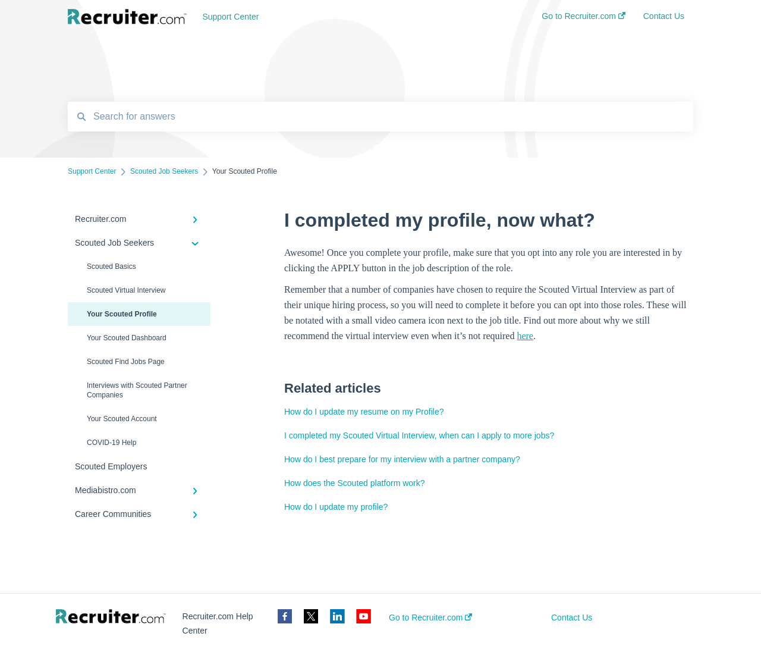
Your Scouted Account (122, 419)
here (525, 336)
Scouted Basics (111, 266)
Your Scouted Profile (122, 314)
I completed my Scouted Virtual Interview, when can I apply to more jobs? (419, 435)
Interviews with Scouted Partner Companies (137, 390)
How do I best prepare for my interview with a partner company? (402, 459)
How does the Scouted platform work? (354, 483)
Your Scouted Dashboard (126, 338)
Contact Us (571, 617)
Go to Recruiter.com (430, 617)
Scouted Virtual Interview (126, 290)
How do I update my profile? (336, 507)
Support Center (230, 16)
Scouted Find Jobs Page (126, 362)
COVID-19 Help (111, 442)
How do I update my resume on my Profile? (364, 411)
